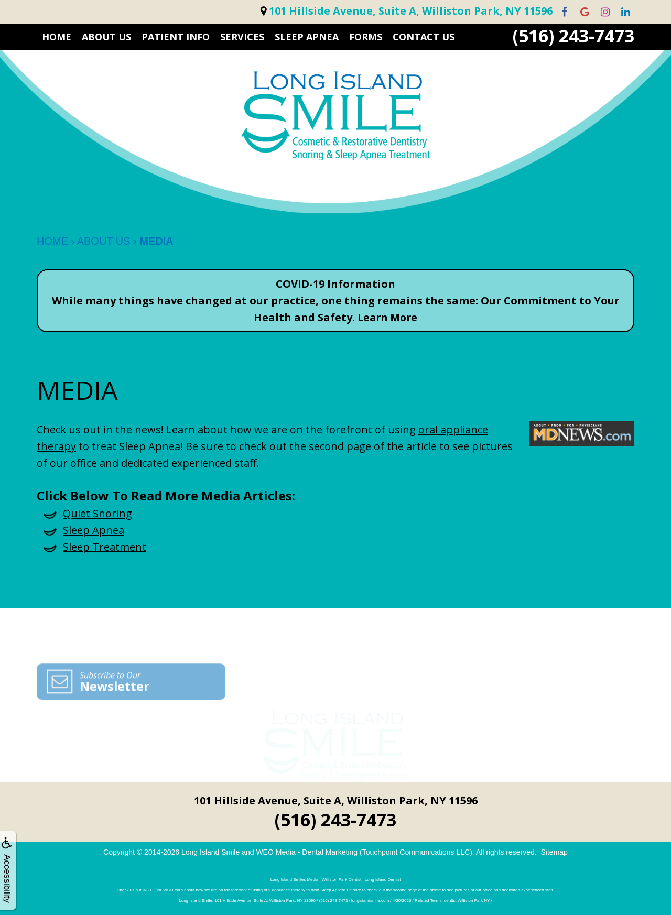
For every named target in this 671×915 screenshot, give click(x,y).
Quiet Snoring (97, 513)
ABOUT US (106, 36)
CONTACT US (423, 36)
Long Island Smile (210, 852)
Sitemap (554, 852)
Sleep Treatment (104, 547)
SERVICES (242, 36)
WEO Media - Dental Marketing (307, 852)
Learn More (387, 317)
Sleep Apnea (307, 36)
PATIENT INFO (176, 36)
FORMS (365, 36)
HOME (56, 36)
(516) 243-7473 (573, 36)
